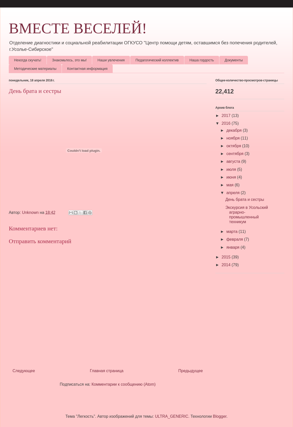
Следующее (24, 371)
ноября (233, 138)
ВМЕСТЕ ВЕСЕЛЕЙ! (78, 28)
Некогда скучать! (27, 60)
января (233, 247)
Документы (234, 60)
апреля (233, 193)
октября (234, 146)
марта (232, 231)
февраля (235, 239)
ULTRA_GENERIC (171, 416)
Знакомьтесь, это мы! (69, 60)
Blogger (219, 416)
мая (230, 185)
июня (231, 177)
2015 (227, 257)
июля (231, 169)
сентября (235, 154)
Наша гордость (202, 60)
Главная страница (106, 371)
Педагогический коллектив (157, 60)
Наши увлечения (111, 60)
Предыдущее (190, 371)
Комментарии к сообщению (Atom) (124, 384)
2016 (227, 123)
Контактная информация (87, 69)
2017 (227, 115)
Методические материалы (35, 69)
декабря (234, 130)
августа (233, 161)
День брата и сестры (244, 199)
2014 (227, 265)
